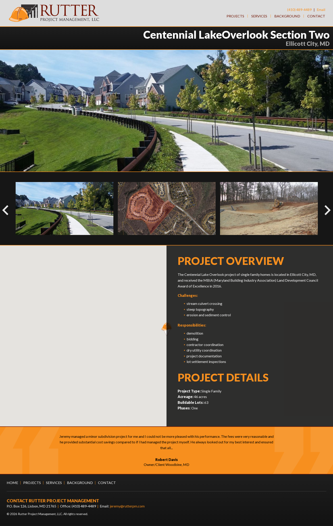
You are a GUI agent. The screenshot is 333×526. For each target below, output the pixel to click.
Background (287, 16)
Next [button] (323, 209)
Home (12, 482)
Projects (235, 16)
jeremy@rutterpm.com (127, 506)
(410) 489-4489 (299, 9)
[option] (167, 209)
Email (321, 9)
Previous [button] (3, 209)
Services (259, 16)
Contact (316, 16)
